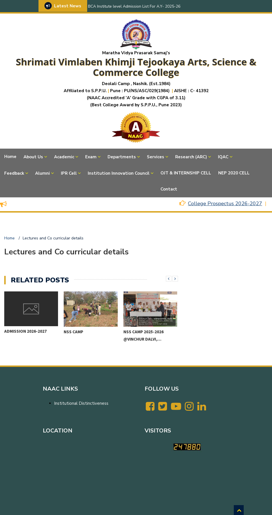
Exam (91, 157)
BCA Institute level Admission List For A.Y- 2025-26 (134, 6)
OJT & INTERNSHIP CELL (185, 173)
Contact (168, 189)
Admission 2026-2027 (25, 331)
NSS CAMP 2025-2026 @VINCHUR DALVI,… (143, 335)
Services (155, 157)
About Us (33, 157)
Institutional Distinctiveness (81, 403)
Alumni (42, 173)
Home (10, 156)
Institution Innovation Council (118, 173)
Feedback (14, 173)
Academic (64, 157)
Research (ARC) (191, 157)
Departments (122, 157)
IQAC (223, 157)
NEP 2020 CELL (234, 173)
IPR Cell (69, 173)
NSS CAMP (73, 331)
